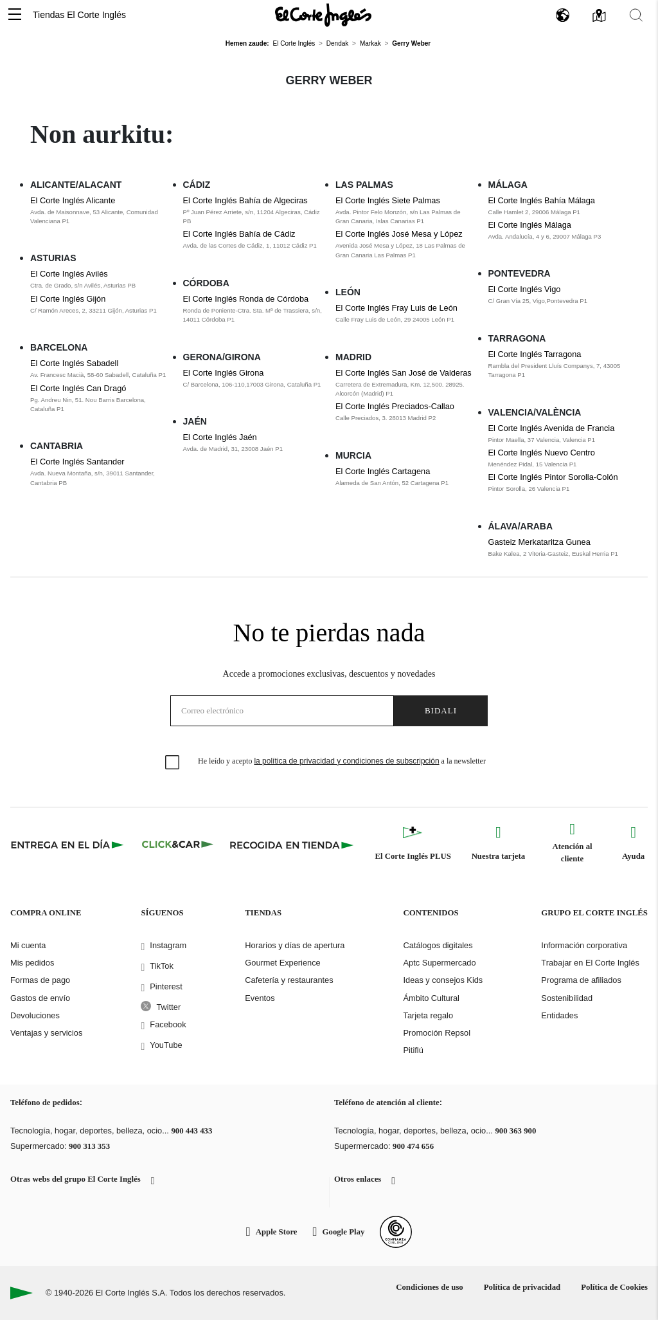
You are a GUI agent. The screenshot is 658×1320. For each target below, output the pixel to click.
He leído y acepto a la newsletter (342, 760)
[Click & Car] (177, 844)
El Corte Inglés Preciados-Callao (394, 406)
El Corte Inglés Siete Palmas (387, 200)
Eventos (259, 998)
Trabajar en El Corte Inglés (590, 962)
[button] (14, 15)
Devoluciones (35, 1015)
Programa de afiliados (581, 980)
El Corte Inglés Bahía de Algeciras (245, 200)
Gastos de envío (40, 998)
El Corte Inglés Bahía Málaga (541, 200)
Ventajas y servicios (46, 1033)
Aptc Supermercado (439, 962)
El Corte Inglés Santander (77, 461)
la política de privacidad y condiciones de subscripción (346, 760)
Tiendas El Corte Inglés (79, 15)
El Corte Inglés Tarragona (535, 354)
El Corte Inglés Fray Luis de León (396, 308)
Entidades (559, 1015)
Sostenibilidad (566, 998)
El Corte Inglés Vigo (524, 289)
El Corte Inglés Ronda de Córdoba (246, 299)
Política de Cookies (614, 1287)
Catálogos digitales (437, 945)
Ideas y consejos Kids (443, 980)
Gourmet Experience (282, 962)
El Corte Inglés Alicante (72, 200)
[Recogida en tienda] (292, 844)
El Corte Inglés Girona (223, 373)
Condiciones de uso (429, 1287)
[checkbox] (173, 763)
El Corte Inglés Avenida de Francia (551, 428)
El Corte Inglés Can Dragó (78, 388)
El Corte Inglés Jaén (220, 437)
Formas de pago (40, 980)
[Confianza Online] (396, 1232)
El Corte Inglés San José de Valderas (403, 373)
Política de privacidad (522, 1287)
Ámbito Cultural (431, 998)
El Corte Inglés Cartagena (382, 471)
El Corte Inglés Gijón (67, 299)
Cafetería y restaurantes (289, 980)
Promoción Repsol (436, 1033)
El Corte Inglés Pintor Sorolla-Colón (553, 477)
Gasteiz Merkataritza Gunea (539, 542)
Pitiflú (413, 1050)
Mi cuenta (28, 945)
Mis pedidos (32, 962)
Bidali (441, 710)
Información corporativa (584, 945)
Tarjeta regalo (428, 1015)
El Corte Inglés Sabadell (74, 363)
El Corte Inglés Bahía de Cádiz (239, 234)
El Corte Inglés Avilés (69, 274)
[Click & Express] (68, 844)
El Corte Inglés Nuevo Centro (541, 452)
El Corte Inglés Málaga (529, 225)
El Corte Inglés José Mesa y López (399, 234)
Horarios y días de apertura (294, 945)
